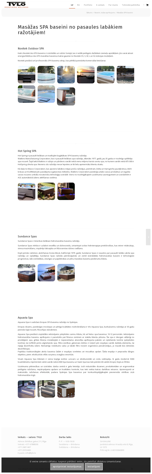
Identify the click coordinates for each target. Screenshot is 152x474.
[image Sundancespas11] (28, 274)
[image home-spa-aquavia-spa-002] (28, 390)
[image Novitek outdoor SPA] (28, 76)
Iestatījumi (94, 466)
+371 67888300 (31, 444)
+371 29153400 (24, 450)
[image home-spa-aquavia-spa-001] (47, 390)
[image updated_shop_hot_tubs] (28, 193)
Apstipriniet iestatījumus (67, 466)
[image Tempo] (47, 193)
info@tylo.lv (30, 453)
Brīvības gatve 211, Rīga (35, 441)
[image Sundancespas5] (47, 274)
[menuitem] (72, 5)
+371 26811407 (24, 447)
